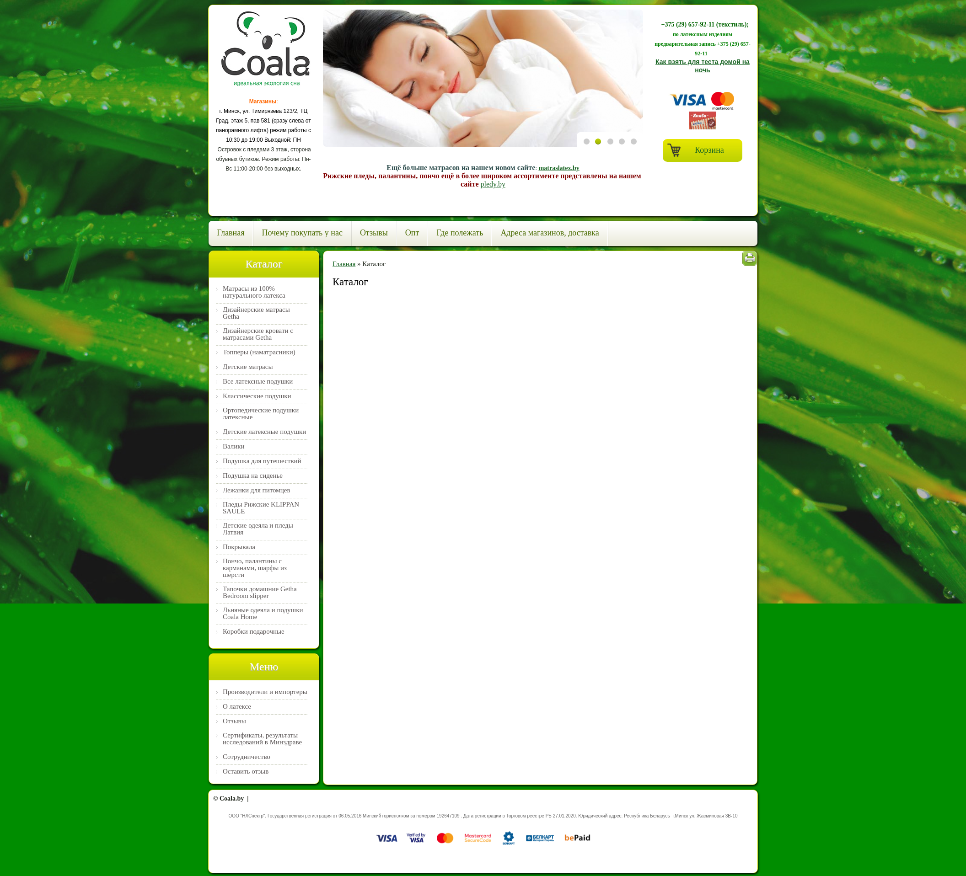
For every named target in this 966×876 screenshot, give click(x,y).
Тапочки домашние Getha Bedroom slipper (260, 592)
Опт (412, 232)
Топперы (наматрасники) (259, 352)
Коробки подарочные (253, 631)
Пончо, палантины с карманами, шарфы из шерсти (255, 568)
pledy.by (492, 184)
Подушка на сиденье (253, 475)
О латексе (237, 706)
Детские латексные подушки (264, 431)
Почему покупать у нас (302, 232)
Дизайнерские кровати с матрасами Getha (258, 334)
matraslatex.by (559, 168)
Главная (230, 232)
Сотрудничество (246, 756)
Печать (749, 258)
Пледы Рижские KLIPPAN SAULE (261, 508)
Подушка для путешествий (262, 461)
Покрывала (239, 547)
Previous (586, 206)
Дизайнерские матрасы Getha (256, 313)
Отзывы (374, 232)
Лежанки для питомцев (256, 490)
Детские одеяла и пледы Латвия (258, 529)
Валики (234, 446)
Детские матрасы (248, 366)
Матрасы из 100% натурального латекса (254, 292)
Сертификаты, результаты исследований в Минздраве (262, 739)
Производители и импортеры (265, 692)
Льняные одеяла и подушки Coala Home (263, 613)
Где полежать (459, 232)
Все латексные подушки (258, 381)
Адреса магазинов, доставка (549, 232)
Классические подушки (257, 396)
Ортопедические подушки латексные (261, 414)
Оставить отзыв (245, 771)
